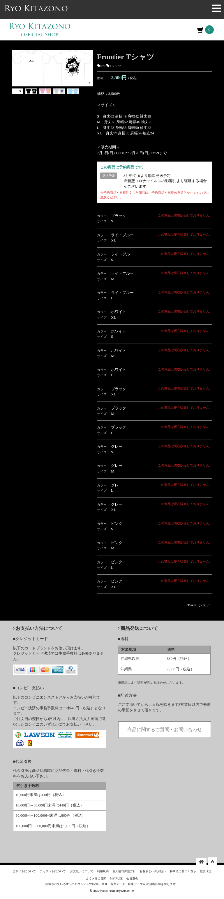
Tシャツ (115, 68)
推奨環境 (205, 871)
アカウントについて (53, 871)
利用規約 (103, 871)
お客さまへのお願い (153, 871)
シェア (204, 607)
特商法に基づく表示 (183, 871)
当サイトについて (24, 871)
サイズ (102, 223)
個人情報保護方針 (124, 871)
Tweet (192, 607)
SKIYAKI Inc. (128, 891)
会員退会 (132, 878)
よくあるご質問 (96, 878)
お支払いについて (81, 871)
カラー (102, 218)
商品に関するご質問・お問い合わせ (164, 731)
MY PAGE (116, 878)
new (102, 68)
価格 (100, 80)
